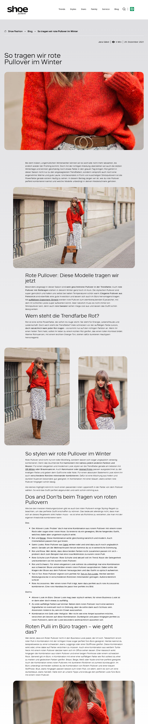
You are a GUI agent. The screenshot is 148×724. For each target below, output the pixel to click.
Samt (65, 544)
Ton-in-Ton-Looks (89, 573)
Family (94, 9)
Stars (83, 9)
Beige (43, 538)
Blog (116, 9)
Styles (73, 9)
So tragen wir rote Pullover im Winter (58, 31)
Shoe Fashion (15, 31)
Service (106, 9)
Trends (61, 9)
